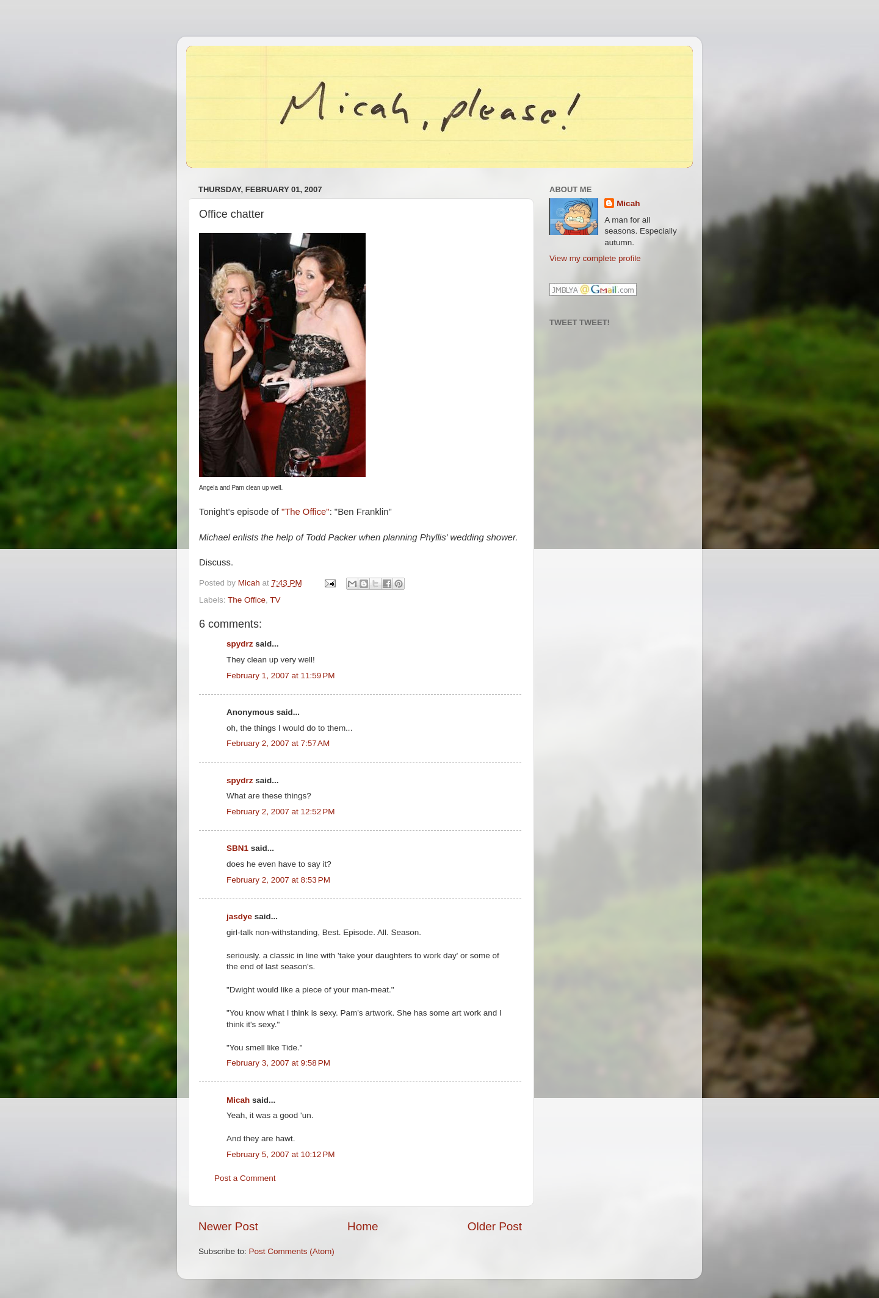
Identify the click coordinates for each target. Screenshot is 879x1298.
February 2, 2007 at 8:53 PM (278, 879)
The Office (247, 599)
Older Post (495, 1226)
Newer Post (228, 1226)
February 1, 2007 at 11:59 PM (280, 675)
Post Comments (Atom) (292, 1251)
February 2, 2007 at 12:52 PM (280, 811)
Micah (238, 1100)
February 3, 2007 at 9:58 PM (278, 1062)
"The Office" (305, 512)
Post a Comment (245, 1178)
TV (275, 599)
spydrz (239, 643)
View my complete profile (595, 258)
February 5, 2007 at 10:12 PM (280, 1154)
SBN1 (237, 848)
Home (362, 1226)
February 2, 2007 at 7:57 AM (278, 743)
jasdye (239, 916)
